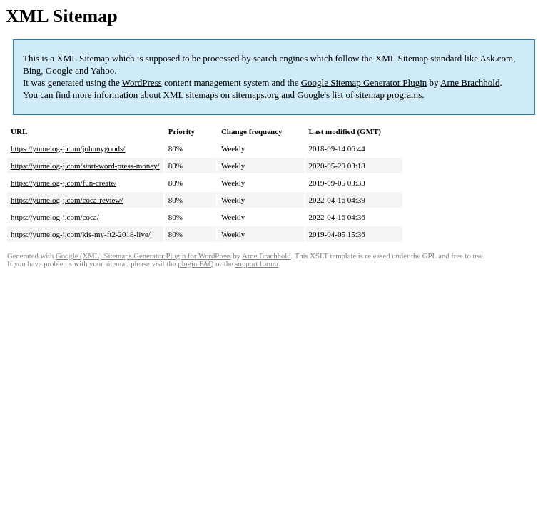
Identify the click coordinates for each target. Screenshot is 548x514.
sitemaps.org (255, 94)
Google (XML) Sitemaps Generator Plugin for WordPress (143, 256)
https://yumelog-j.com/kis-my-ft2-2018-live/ (81, 234)
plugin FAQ (195, 264)
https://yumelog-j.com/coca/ (55, 217)
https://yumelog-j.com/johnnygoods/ (68, 148)
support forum (256, 264)
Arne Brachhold (469, 82)
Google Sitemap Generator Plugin (364, 82)
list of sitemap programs (377, 94)
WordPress (142, 82)
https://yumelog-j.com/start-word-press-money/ (85, 165)
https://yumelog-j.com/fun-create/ (63, 182)
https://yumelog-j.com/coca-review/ (67, 200)
